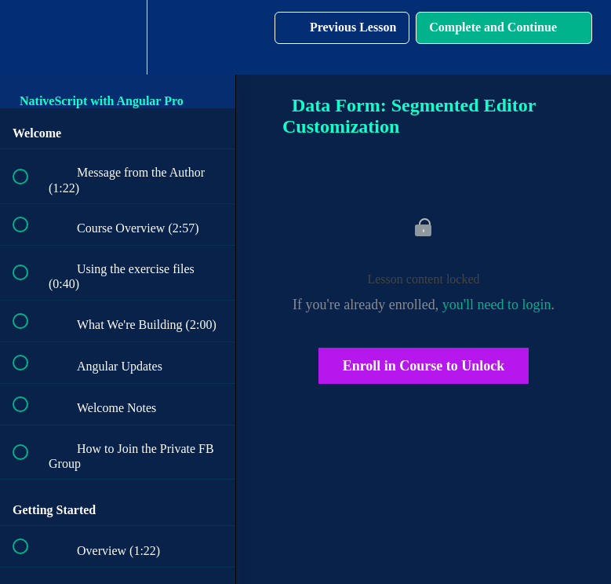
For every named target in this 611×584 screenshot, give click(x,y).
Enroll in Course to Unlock (424, 366)
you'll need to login (496, 304)
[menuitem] (118, 37)
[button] (29, 37)
